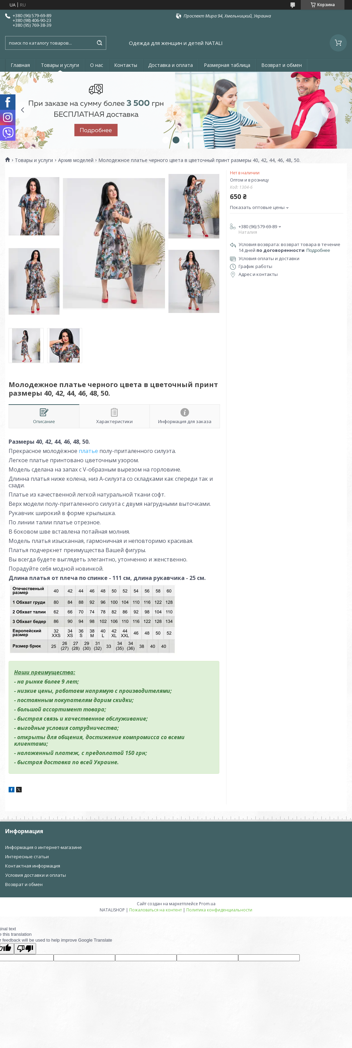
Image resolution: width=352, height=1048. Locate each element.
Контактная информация (32, 866)
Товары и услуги (60, 65)
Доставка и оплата (170, 65)
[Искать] (99, 43)
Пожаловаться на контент (155, 910)
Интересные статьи (27, 856)
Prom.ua (207, 904)
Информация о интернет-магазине (43, 847)
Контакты (125, 65)
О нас (96, 65)
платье (87, 451)
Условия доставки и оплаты (35, 875)
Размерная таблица (227, 65)
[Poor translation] (25, 948)
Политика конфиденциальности (219, 910)
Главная (20, 65)
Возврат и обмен (281, 65)
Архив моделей (76, 160)
